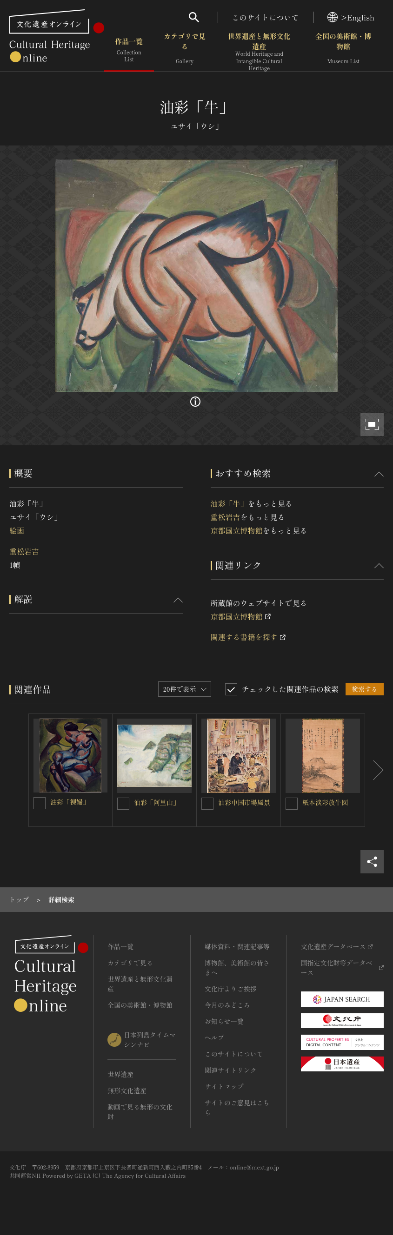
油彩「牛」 (229, 503)
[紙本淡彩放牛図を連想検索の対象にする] (292, 804)
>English (350, 17)
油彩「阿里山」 (157, 802)
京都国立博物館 (237, 530)
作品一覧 (129, 51)
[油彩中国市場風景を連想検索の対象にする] (207, 804)
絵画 (16, 530)
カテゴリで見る (185, 51)
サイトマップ (224, 1086)
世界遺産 (120, 1074)
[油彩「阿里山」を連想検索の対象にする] (123, 804)
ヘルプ (214, 1037)
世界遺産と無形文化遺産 (259, 51)
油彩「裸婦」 (69, 801)
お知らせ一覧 (224, 1021)
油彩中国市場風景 (244, 802)
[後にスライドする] (374, 770)
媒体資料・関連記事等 (237, 946)
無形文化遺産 (127, 1090)
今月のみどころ (227, 1005)
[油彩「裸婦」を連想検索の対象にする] (39, 803)
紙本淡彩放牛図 (325, 802)
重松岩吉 (24, 551)
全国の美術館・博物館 (343, 51)
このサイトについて (265, 17)
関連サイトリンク (231, 1070)
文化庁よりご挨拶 (231, 988)
